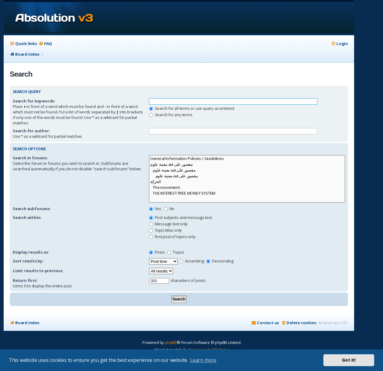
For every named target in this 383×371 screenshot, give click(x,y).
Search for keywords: (34, 101)
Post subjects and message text (180, 217)
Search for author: (31, 130)
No (169, 208)
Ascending (191, 261)
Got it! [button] (349, 360)
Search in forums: (30, 158)
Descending (220, 261)
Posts (157, 252)
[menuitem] (45, 43)
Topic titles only (165, 230)
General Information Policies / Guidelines (247, 158)
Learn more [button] (203, 360)
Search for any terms (171, 114)
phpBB (171, 342)
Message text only (168, 224)
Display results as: (31, 252)
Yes (155, 208)
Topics (175, 252)
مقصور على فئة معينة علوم (247, 164)
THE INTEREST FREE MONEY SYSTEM (247, 193)
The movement (247, 187)
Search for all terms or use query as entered (191, 108)
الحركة (247, 182)
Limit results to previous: (38, 270)
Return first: (25, 280)
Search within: (27, 217)
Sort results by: (28, 261)
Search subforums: (32, 208)
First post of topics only (172, 236)
